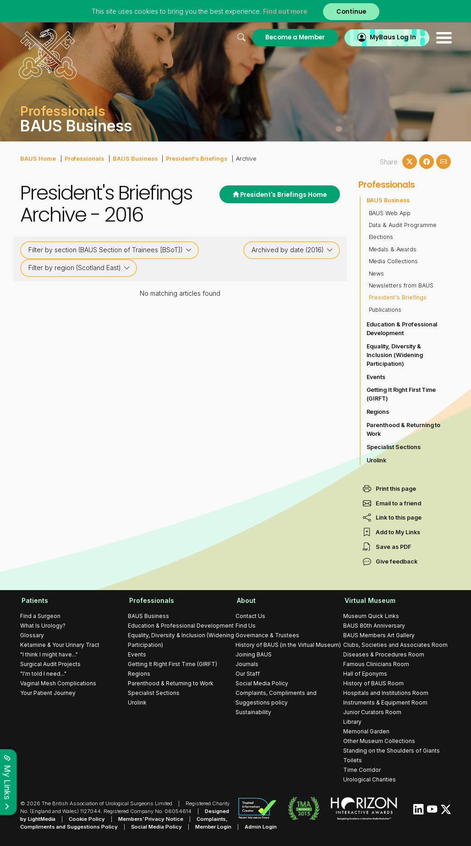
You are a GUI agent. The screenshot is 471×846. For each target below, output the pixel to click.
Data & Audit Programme (403, 225)
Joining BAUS (254, 654)
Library (352, 721)
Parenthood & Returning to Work (404, 429)
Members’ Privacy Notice (149, 818)
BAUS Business (133, 158)
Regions (378, 411)
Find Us (246, 625)
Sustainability (253, 711)
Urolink (377, 459)
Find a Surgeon (40, 615)
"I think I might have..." (49, 654)
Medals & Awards (393, 249)
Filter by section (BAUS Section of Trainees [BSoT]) (110, 250)
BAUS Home (37, 158)
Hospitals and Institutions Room (385, 692)
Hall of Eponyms (365, 673)
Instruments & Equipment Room (385, 702)
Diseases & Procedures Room (383, 654)
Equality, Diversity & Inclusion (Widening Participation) (395, 355)
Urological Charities (369, 779)
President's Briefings (193, 158)
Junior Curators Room (372, 711)
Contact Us (250, 615)
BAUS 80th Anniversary (374, 625)
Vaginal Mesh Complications (58, 682)
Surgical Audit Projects (50, 663)
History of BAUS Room (373, 682)
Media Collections (393, 261)
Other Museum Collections (379, 740)
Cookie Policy (86, 818)
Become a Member (292, 37)
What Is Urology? (43, 625)
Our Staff (248, 673)
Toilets (352, 759)
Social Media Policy (262, 682)
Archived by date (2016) (292, 250)
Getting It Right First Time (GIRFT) (402, 394)
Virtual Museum (368, 600)
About (245, 600)
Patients (33, 600)
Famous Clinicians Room (376, 663)
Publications (385, 309)
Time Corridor (362, 769)
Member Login (211, 826)
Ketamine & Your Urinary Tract (59, 644)
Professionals (83, 158)
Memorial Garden (366, 730)
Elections (381, 236)
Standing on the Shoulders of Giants (391, 750)
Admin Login (258, 826)
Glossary (32, 634)
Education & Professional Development (402, 328)
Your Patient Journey (48, 692)
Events (376, 376)
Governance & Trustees (267, 634)
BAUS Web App (390, 212)
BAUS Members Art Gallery (379, 634)
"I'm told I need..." (43, 673)
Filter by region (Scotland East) (79, 268)
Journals (247, 663)
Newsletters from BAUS (401, 285)
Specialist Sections (394, 447)
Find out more (285, 11)
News (376, 273)
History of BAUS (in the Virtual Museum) (288, 644)
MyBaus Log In (391, 37)
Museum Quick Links (371, 615)
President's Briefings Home (279, 194)
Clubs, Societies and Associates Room (395, 644)
